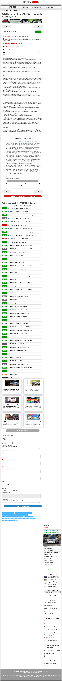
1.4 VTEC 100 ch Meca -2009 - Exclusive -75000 (18, 327)
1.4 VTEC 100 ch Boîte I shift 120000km (18, 225)
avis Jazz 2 (49, 550)
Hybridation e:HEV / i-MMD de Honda (53, 583)
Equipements (48, 564)
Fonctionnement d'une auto (53, 650)
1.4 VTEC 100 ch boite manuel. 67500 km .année (18, 265)
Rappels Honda (52, 586)
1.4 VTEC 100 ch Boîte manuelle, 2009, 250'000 (18, 259)
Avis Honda (48, 611)
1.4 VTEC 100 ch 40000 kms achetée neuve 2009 (19, 367)
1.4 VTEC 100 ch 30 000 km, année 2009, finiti (20, 228)
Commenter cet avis (22, 181)
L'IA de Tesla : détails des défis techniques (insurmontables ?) (10, 422)
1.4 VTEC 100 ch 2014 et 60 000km (17, 242)
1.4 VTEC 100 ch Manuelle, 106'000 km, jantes (20, 215)
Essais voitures (50, 623)
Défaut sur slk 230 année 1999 (31, 518)
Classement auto (50, 626)
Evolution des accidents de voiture (33, 388)
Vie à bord (48, 554)
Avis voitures (49, 621)
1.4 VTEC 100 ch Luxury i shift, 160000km (17, 337)
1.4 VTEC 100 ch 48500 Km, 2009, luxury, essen (18, 330)
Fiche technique (49, 548)
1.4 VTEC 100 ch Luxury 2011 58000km (18, 218)
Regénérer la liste (22, 430)
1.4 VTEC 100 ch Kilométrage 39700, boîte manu (20, 235)
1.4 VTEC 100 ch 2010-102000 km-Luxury (17, 252)
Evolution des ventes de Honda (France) (53, 580)
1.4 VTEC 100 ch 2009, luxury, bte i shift (17, 296)
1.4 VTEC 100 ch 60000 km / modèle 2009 (19, 208)
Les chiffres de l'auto (51, 656)
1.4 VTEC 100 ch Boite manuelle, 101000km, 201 (18, 340)
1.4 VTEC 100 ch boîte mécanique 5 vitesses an (18, 248)
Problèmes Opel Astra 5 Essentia (9, 518)
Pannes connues (50, 637)
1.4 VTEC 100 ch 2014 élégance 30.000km (17, 313)
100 (51, 568)
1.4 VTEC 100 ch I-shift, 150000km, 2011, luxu (18, 333)
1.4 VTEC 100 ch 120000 (13, 357)
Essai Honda (48, 605)
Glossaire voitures (50, 653)
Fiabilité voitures (50, 632)
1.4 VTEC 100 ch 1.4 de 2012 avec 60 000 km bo (18, 245)
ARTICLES (37, 7)
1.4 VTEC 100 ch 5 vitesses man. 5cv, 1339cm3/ (20, 221)
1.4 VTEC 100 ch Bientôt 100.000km (16, 306)
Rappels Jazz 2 (49, 562)
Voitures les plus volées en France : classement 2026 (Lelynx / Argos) (11, 388)
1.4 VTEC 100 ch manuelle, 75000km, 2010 (19, 211)
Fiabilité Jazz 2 (49, 560)
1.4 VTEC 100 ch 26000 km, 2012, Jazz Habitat (18, 316)
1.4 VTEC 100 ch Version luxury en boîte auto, (20, 232)
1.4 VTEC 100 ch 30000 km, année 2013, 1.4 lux (18, 289)
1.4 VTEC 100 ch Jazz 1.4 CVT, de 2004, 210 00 (18, 303)
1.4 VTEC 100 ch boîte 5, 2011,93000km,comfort (18, 371)
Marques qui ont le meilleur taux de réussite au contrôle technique (15, 514)
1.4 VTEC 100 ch (11, 272)
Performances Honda (50, 602)
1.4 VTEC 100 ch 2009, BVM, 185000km (16, 364)
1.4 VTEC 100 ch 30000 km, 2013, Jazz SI (17, 323)
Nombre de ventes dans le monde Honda (53, 576)
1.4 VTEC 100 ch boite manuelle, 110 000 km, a (18, 320)
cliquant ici (42, 678)
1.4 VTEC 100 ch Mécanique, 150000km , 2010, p (18, 310)
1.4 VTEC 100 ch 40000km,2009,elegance (17, 269)
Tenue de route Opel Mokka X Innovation (10, 516)
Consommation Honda (51, 608)
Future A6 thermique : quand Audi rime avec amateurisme (11, 405)
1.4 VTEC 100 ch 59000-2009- (14, 344)
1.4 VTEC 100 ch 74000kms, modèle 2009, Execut (19, 354)
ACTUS (50, 7)
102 (52, 570)
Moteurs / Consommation (52, 552)
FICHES (25, 7)
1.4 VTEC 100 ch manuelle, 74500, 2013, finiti (19, 238)
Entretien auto (50, 647)
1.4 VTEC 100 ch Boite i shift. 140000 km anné (18, 293)
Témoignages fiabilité (51, 635)
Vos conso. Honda (50, 666)
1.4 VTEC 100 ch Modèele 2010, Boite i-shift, (18, 282)
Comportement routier (51, 556)
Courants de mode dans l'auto (8, 513)
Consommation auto (51, 629)
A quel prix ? (48, 558)
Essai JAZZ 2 (48, 546)
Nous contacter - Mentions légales (31, 672)
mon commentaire (22, 506)
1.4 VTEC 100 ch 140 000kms (14, 255)
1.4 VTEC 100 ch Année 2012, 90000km (16, 262)
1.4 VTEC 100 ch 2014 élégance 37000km (17, 350)
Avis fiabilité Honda (51, 663)
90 (51, 566)
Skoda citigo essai (20, 518)
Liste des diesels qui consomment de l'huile (23, 513)
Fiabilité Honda (49, 614)
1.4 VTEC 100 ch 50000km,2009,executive (17, 347)
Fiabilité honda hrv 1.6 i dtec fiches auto (10, 520)
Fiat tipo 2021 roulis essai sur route (26, 516)
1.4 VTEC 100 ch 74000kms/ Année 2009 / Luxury (19, 276)
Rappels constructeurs (52, 640)
